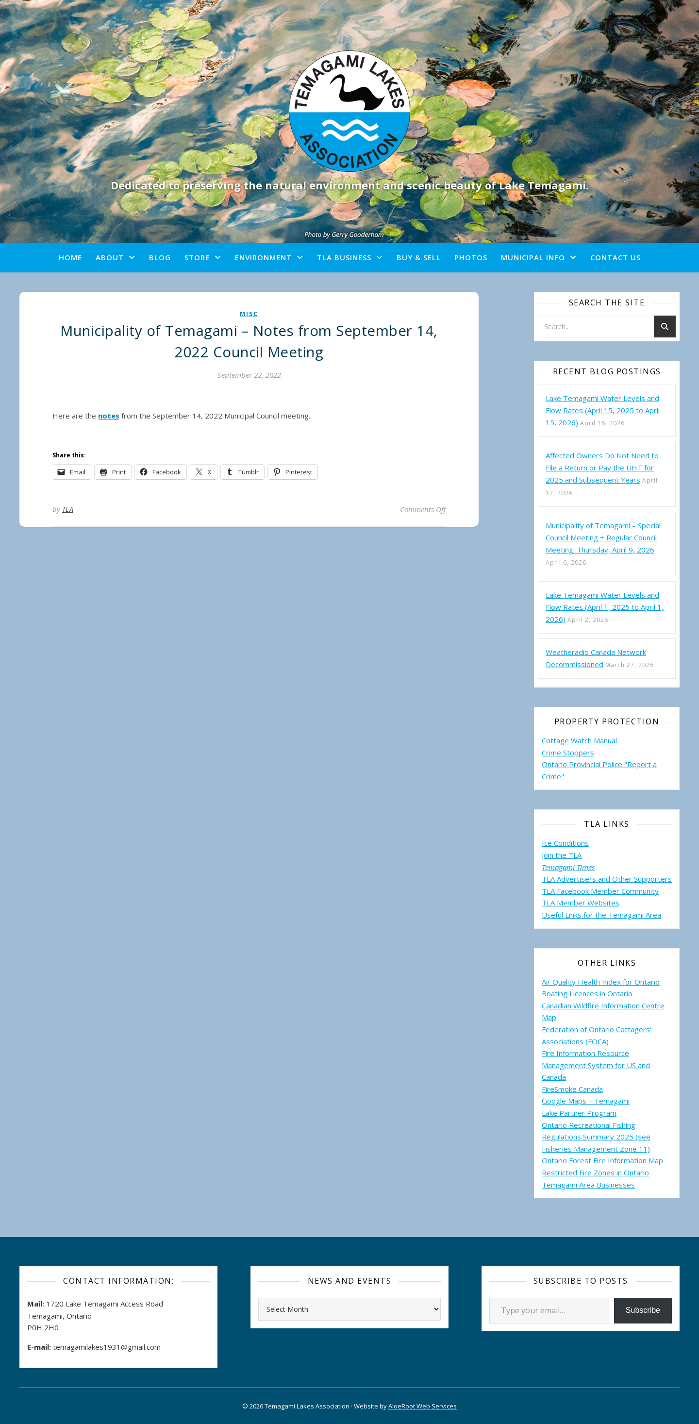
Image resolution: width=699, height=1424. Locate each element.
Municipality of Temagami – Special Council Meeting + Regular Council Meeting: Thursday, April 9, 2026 (603, 537)
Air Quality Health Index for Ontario (601, 982)
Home (70, 257)
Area (653, 915)
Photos (470, 257)
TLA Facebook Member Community (600, 891)
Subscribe (643, 1310)
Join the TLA (562, 855)
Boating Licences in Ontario (587, 993)
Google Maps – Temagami (586, 1101)
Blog (160, 257)
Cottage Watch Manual (579, 740)
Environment (263, 257)
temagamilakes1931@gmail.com (107, 1347)
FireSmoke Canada (572, 1089)
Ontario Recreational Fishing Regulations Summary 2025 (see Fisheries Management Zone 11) (596, 1137)
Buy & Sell (419, 257)
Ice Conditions (565, 843)
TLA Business (344, 257)
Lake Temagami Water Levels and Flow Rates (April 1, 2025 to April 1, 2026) (605, 607)
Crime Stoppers (568, 752)
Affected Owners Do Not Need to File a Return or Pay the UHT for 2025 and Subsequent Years (602, 468)
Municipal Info (533, 257)
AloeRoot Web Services (422, 1406)
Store (197, 257)
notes (108, 415)
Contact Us (615, 257)
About (110, 257)
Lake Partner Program (579, 1113)
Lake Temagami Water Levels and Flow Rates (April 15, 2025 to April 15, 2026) (603, 410)
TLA (68, 509)
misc (249, 314)
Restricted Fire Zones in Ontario (595, 1172)
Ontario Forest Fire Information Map (602, 1160)
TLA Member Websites (580, 902)
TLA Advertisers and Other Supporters (607, 879)
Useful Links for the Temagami (594, 915)
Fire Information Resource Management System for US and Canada (596, 1065)
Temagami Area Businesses (588, 1184)
